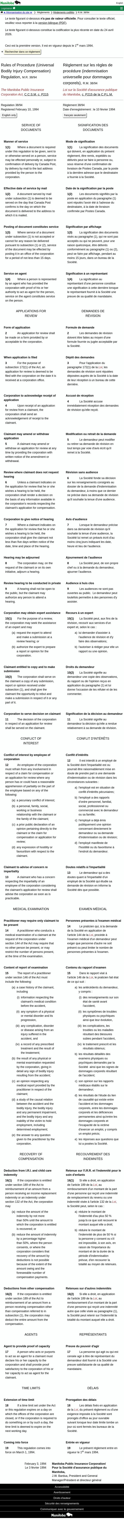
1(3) (8, 232)
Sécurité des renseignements (62, 1503)
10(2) (9, 676)
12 (7, 765)
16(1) (9, 1180)
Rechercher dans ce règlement (22, 51)
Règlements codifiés (63, 12)
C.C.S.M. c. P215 (36, 94)
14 (7, 930)
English (119, 3)
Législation (8, 8)
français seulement (75, 115)
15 (7, 973)
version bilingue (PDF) (52, 23)
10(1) (9, 618)
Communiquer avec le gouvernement (61, 1509)
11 (7, 719)
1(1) (8, 147)
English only (9, 115)
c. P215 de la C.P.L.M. (97, 94)
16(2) (9, 1294)
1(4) (8, 279)
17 (7, 1351)
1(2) (8, 194)
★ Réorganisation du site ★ (18, 12)
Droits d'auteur (62, 1497)
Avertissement (62, 1492)
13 (7, 877)
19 (7, 1448)
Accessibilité (62, 1486)
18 (7, 1405)
